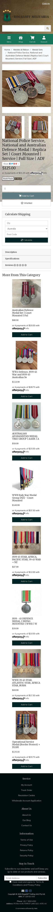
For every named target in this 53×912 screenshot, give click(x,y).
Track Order (26, 790)
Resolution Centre (26, 795)
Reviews (16, 265)
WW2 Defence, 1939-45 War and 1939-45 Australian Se (24, 375)
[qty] (26, 223)
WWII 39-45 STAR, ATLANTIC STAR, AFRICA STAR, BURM (26, 683)
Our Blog (26, 820)
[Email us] (22, 891)
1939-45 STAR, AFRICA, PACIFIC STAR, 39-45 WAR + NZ (26, 560)
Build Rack (8, 178)
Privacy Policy (26, 845)
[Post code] (26, 234)
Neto (35, 908)
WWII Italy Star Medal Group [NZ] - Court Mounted (24, 498)
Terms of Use (26, 840)
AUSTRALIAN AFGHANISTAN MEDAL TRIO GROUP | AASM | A (25, 436)
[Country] (26, 228)
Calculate (26, 240)
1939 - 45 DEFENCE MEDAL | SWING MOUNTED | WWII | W (24, 621)
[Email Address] (20, 878)
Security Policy (26, 855)
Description (11, 252)
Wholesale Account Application (26, 800)
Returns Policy (26, 850)
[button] (26, 203)
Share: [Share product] (10, 164)
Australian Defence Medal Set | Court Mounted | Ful (22, 313)
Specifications (12, 258)
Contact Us (26, 825)
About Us (26, 815)
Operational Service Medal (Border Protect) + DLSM (26, 744)
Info (45, 173)
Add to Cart (26, 195)
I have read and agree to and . (26, 883)
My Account (26, 785)
